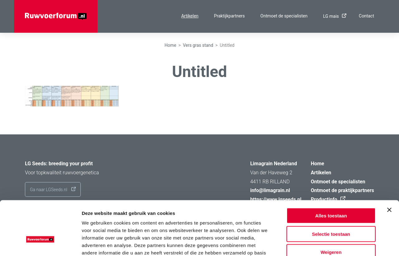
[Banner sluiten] (389, 168)
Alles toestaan (331, 173)
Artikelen (189, 15)
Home (170, 45)
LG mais (333, 16)
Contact (366, 15)
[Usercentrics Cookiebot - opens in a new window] (40, 244)
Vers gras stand (198, 45)
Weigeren (330, 210)
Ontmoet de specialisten (283, 15)
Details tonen (337, 243)
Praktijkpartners (229, 15)
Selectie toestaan (331, 192)
